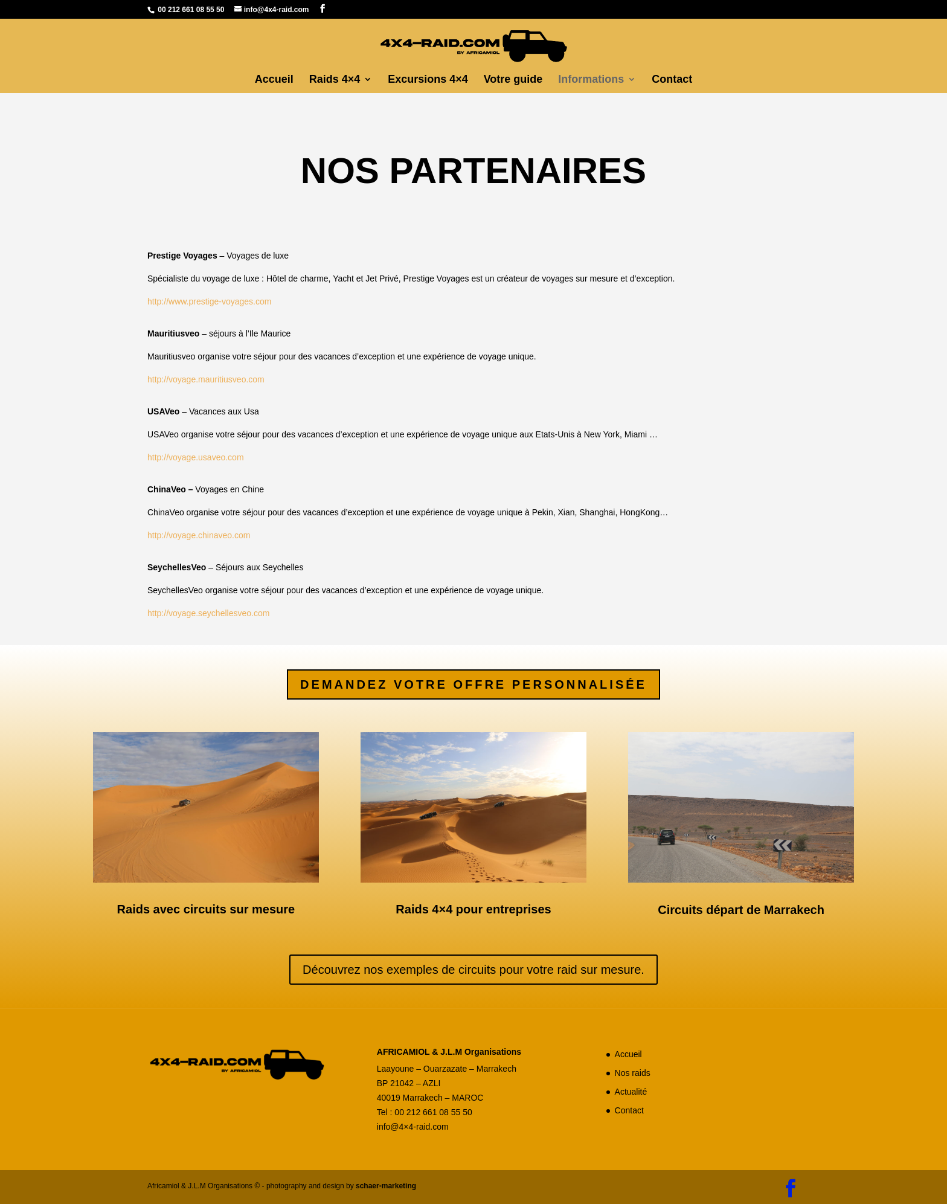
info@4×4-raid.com (413, 1127)
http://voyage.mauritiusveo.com (207, 379)
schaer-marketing (386, 1186)
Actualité (631, 1091)
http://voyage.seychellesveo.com (209, 613)
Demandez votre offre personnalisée (473, 684)
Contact (672, 80)
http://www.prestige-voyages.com (209, 301)
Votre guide (513, 80)
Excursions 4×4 (428, 80)
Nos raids (632, 1073)
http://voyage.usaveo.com (195, 457)
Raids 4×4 (335, 80)
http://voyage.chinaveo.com (198, 535)
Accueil (274, 80)
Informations (591, 80)
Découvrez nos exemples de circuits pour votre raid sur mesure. (473, 969)
